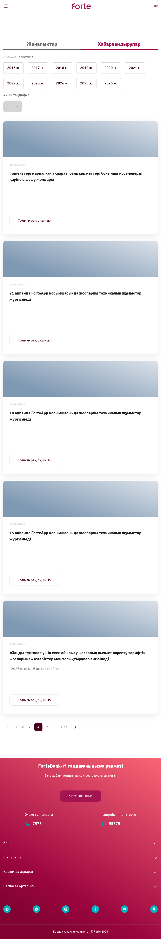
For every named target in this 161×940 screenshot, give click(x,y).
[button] (12, 106)
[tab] (42, 44)
